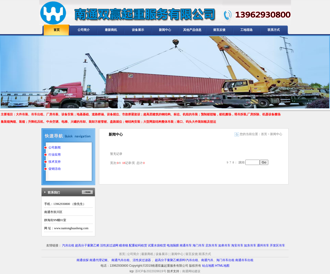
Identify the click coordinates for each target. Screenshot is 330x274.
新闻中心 (165, 30)
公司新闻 (55, 147)
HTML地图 (222, 265)
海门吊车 (199, 245)
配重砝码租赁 (138, 245)
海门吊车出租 (225, 260)
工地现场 (246, 30)
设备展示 (138, 30)
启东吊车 (211, 245)
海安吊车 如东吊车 (243, 245)
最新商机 (111, 30)
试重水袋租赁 (157, 245)
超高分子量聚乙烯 (87, 245)
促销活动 (55, 169)
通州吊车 (263, 245)
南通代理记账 (98, 260)
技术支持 (55, 161)
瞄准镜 (123, 245)
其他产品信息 (192, 30)
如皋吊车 (224, 245)
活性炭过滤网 (109, 245)
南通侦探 (83, 260)
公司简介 (84, 30)
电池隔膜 (173, 245)
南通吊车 (186, 245)
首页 (57, 30)
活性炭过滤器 (142, 260)
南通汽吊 (207, 260)
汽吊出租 (68, 245)
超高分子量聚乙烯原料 (170, 260)
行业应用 (55, 154)
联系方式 (274, 30)
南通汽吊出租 (120, 260)
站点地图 (208, 265)
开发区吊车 (277, 245)
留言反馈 (219, 30)
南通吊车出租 (244, 260)
